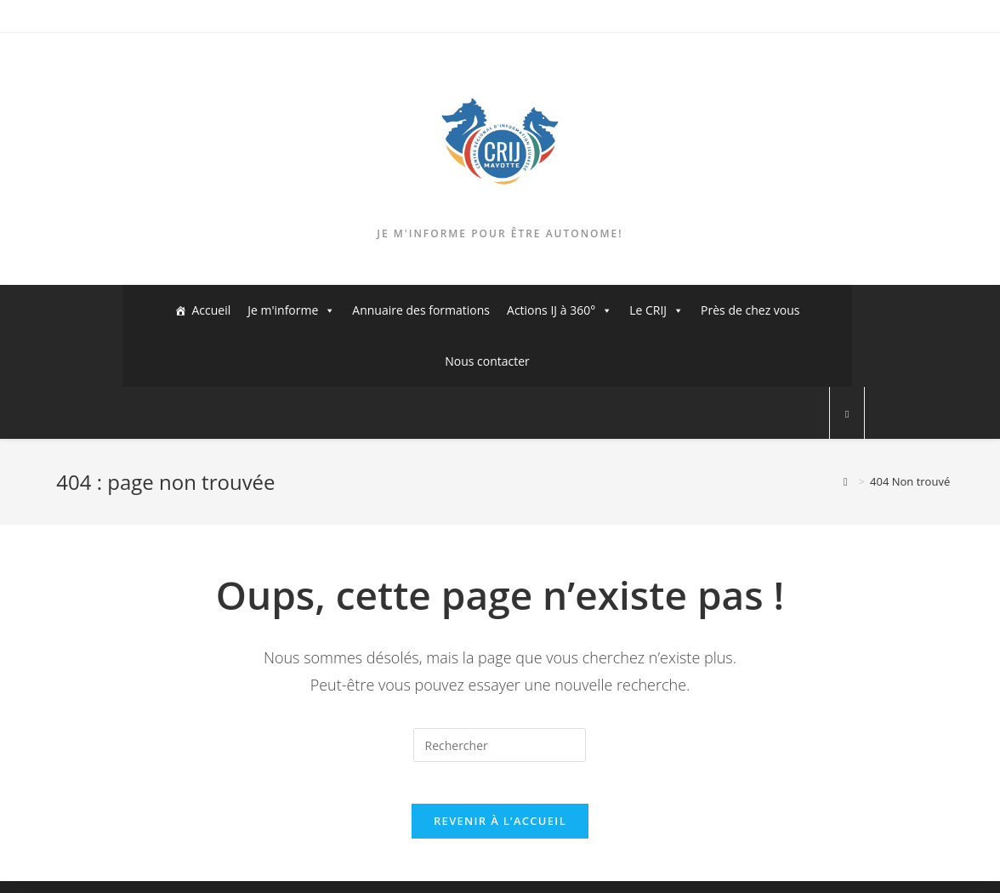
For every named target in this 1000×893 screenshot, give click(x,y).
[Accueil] (845, 481)
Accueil (210, 310)
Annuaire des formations (421, 310)
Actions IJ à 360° (559, 310)
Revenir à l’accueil (500, 832)
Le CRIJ (656, 310)
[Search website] (847, 414)
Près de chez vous (750, 310)
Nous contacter (487, 361)
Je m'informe (291, 310)
